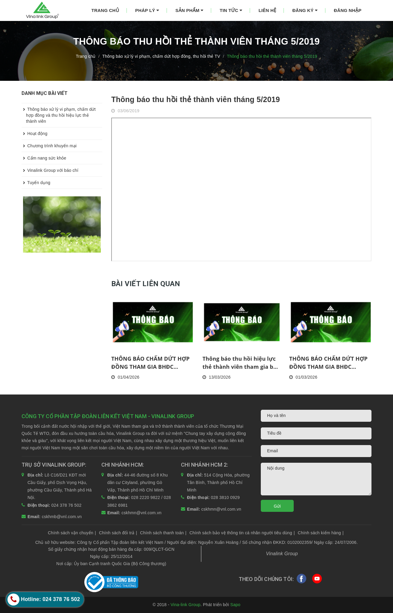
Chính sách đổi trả (118, 532)
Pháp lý (147, 10)
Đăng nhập (347, 10)
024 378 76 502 (66, 505)
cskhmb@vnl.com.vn (62, 516)
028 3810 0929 (225, 497)
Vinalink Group (282, 553)
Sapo (235, 604)
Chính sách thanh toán (163, 532)
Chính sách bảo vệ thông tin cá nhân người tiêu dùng (242, 532)
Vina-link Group (185, 604)
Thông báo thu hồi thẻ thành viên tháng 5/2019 (195, 99)
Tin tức (231, 10)
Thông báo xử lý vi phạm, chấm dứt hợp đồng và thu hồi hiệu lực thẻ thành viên (59, 113)
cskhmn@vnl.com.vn (141, 512)
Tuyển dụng (36, 183)
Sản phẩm (189, 10)
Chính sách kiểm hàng (321, 532)
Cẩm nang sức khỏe (44, 158)
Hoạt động (34, 133)
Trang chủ (105, 10)
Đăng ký (305, 10)
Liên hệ (267, 10)
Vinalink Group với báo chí (50, 170)
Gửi (277, 506)
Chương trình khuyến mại (49, 146)
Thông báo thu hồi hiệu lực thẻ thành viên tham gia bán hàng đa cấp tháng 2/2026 (241, 363)
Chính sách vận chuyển (72, 532)
